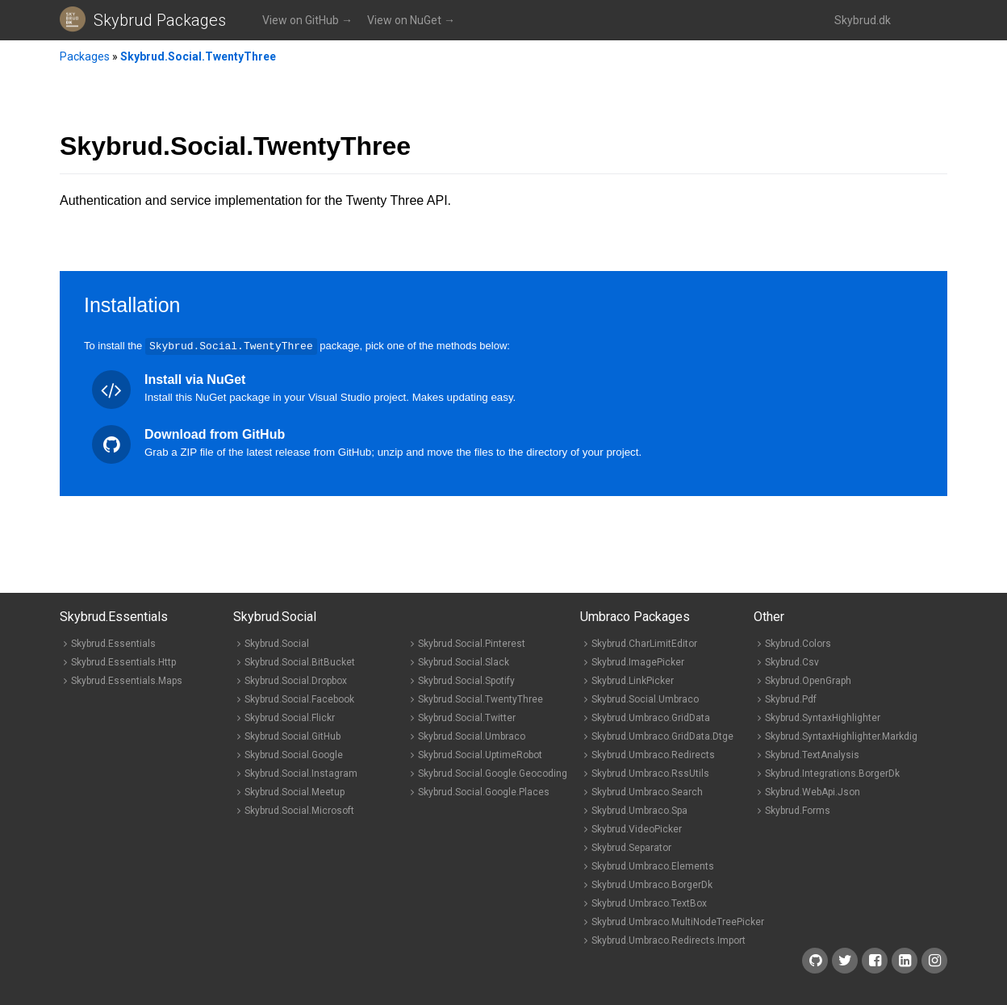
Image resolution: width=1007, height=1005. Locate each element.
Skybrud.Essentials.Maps (126, 680)
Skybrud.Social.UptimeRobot (480, 754)
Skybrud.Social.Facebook (299, 698)
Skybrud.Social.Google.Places (483, 791)
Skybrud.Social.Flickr (289, 717)
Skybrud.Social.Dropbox (295, 680)
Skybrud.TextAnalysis (812, 754)
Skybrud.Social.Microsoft (299, 809)
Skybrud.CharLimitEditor (644, 642)
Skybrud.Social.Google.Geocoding (492, 772)
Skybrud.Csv (792, 661)
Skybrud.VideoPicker (636, 828)
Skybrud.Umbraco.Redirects (653, 754)
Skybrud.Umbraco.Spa (639, 809)
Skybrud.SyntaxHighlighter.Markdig (841, 735)
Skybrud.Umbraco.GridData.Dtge (662, 735)
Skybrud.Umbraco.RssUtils (650, 772)
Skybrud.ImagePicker (637, 661)
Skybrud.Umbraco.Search (647, 791)
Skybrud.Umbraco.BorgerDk (651, 884)
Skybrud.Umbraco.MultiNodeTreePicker (677, 921)
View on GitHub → (307, 20)
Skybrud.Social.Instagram (300, 772)
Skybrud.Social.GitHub (292, 735)
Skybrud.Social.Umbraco (471, 735)
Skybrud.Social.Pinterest (471, 642)
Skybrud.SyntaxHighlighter (822, 717)
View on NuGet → (411, 20)
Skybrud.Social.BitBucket (299, 661)
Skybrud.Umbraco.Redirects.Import (668, 939)
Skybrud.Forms (797, 809)
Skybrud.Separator (631, 847)
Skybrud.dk (862, 20)
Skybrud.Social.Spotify (466, 680)
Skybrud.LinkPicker (632, 680)
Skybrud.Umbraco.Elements (652, 865)
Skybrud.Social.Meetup (294, 791)
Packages (85, 56)
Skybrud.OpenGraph (808, 680)
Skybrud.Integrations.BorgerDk (832, 772)
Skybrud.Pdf (791, 698)
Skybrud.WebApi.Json (812, 791)
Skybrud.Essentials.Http (123, 661)
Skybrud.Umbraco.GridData (650, 717)
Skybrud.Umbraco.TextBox (649, 902)
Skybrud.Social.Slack (463, 661)
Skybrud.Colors (798, 642)
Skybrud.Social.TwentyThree (198, 56)
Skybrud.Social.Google (293, 754)
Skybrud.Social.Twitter (467, 717)
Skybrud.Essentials (113, 642)
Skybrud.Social (276, 642)
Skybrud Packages (160, 20)
